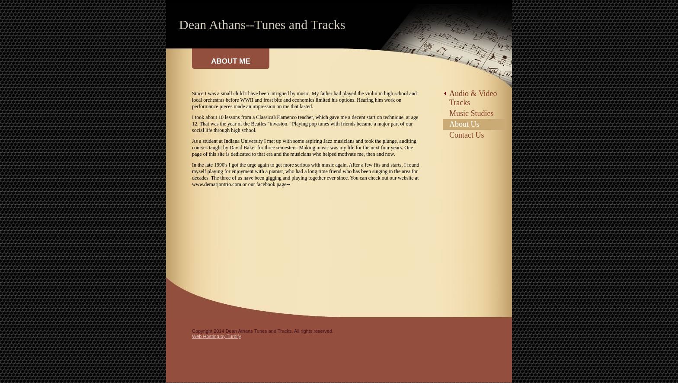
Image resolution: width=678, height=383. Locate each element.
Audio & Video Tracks (473, 98)
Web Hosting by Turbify (216, 336)
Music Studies (471, 113)
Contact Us (466, 135)
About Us (464, 124)
